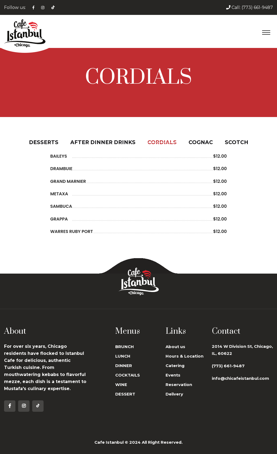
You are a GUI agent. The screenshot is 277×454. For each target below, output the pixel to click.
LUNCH (122, 356)
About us (175, 346)
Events (173, 375)
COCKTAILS (127, 375)
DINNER (123, 365)
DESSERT (125, 394)
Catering (175, 365)
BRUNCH (124, 346)
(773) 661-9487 (257, 7)
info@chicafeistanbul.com (240, 378)
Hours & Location (184, 356)
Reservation (179, 384)
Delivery (174, 394)
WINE (121, 384)
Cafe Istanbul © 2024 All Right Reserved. (138, 442)
